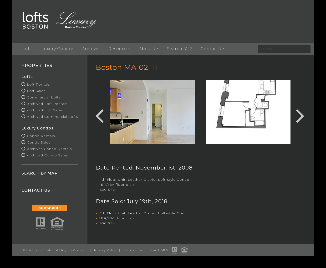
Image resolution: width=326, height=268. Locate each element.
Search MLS (180, 48)
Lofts (28, 48)
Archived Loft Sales (45, 110)
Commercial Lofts (44, 97)
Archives (91, 48)
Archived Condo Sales (47, 155)
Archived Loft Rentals (47, 104)
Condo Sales (39, 142)
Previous (99, 115)
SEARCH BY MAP (39, 173)
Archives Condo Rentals (49, 149)
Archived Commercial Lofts (52, 116)
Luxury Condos (57, 48)
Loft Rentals (38, 84)
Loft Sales (36, 91)
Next (300, 115)
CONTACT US (35, 190)
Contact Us (213, 48)
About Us (149, 48)
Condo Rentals (41, 136)
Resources (119, 48)
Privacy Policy (105, 250)
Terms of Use (133, 250)
